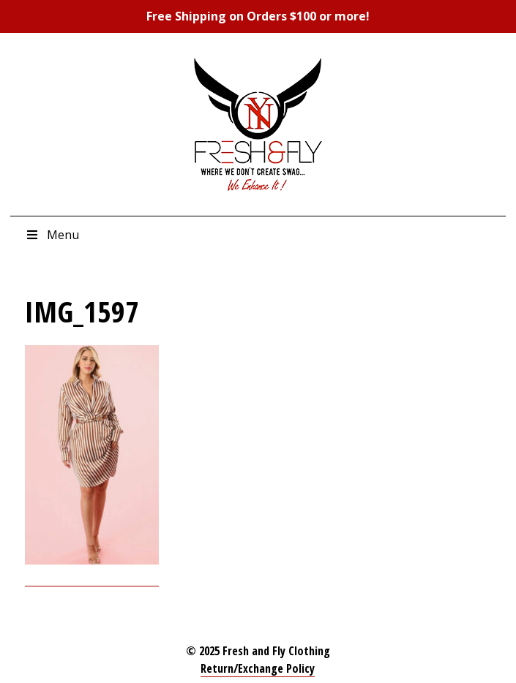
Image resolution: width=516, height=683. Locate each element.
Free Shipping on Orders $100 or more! (258, 16)
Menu (52, 235)
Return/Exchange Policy (258, 668)
